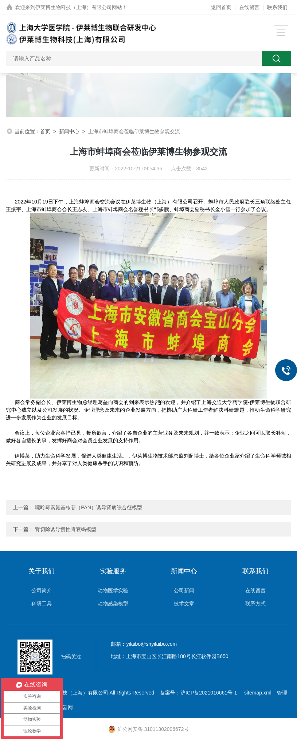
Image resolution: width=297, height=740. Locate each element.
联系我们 (277, 7)
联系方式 (255, 603)
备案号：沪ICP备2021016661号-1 (199, 693)
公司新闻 (184, 590)
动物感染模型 (113, 603)
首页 (45, 131)
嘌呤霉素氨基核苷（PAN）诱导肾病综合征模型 (88, 507)
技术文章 (184, 603)
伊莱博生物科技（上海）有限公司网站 (78, 7)
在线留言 (249, 7)
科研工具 (41, 603)
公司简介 (41, 590)
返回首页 (221, 7)
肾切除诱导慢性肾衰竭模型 (65, 529)
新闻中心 (69, 131)
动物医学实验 (113, 590)
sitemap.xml (257, 693)
